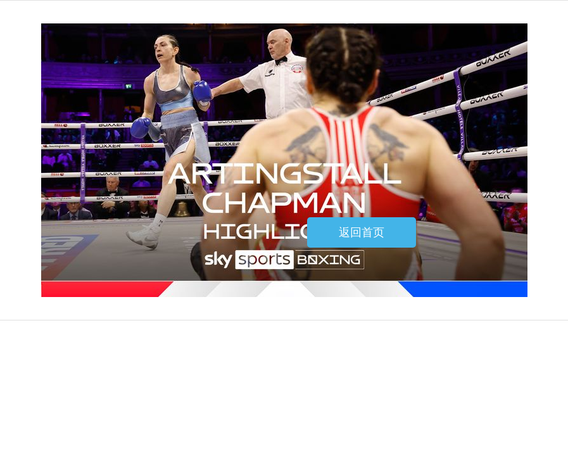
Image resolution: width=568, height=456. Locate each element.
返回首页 (361, 232)
